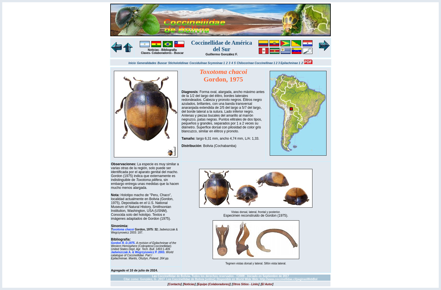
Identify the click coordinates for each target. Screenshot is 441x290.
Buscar (179, 53)
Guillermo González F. (222, 54)
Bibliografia (169, 49)
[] (175, 284)
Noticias (153, 49)
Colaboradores (162, 53)
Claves (145, 53)
